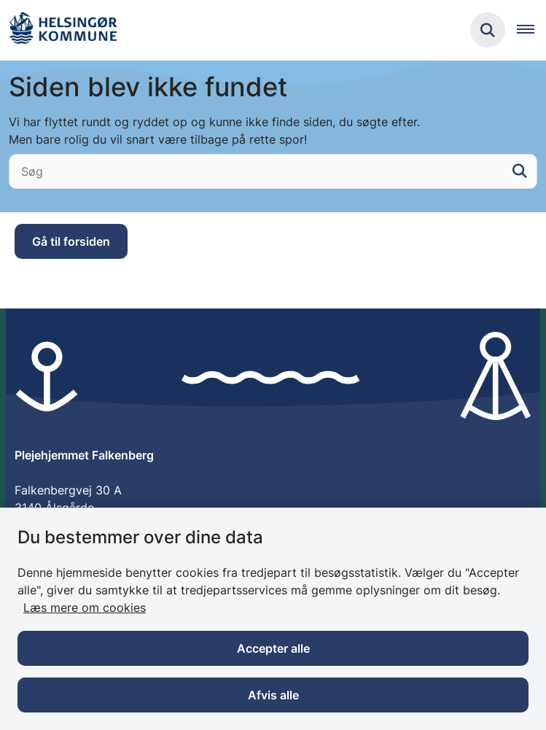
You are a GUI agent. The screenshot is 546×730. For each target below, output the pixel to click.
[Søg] (273, 171)
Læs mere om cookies (84, 607)
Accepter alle (273, 648)
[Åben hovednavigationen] (531, 30)
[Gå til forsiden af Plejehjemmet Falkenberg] (62, 30)
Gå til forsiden (71, 241)
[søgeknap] (519, 171)
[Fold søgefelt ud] (487, 29)
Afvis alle (273, 695)
